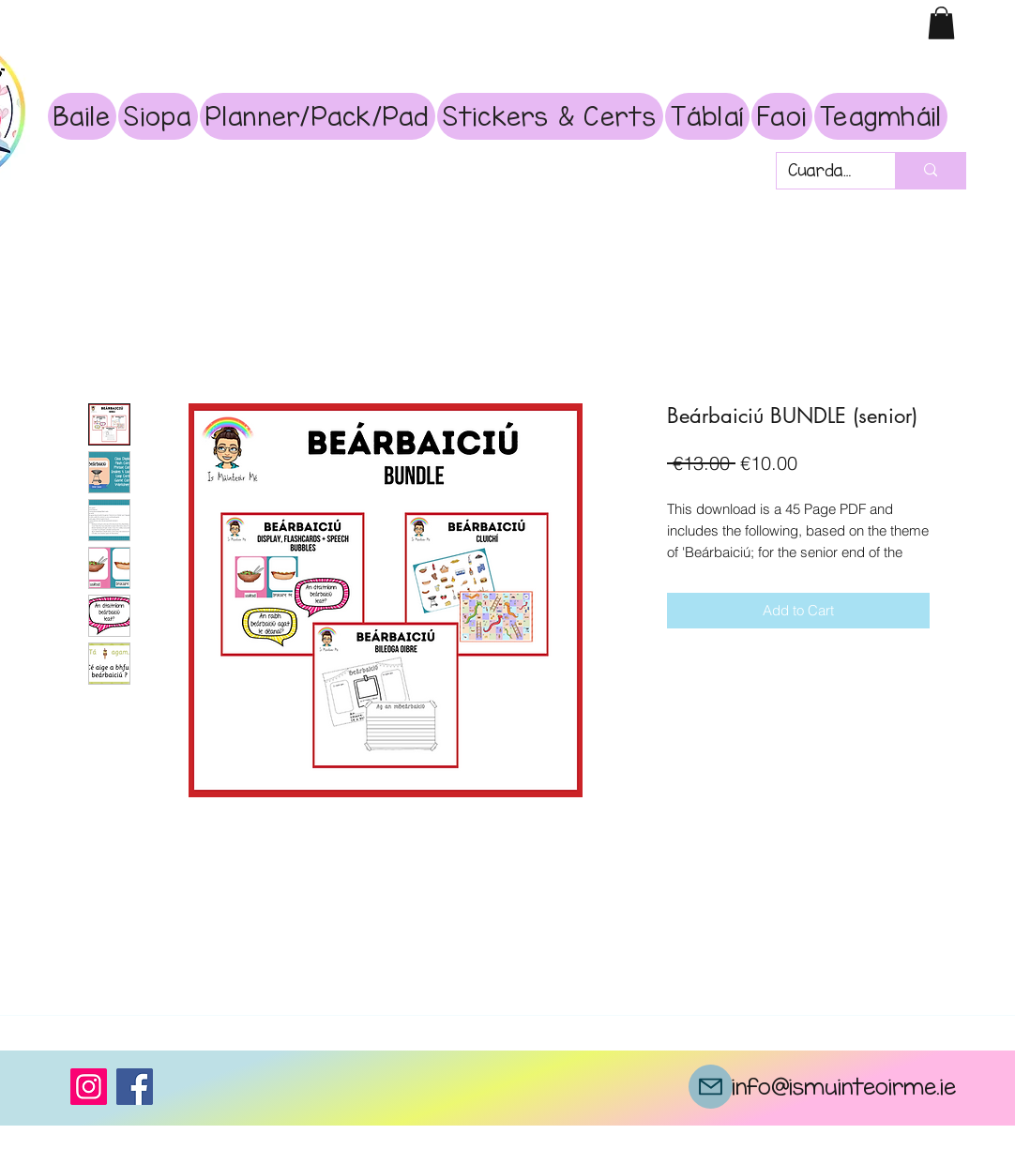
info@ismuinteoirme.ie (844, 1086)
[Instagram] (88, 1086)
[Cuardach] (822, 171)
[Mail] (711, 1087)
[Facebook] (134, 1086)
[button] (941, 23)
